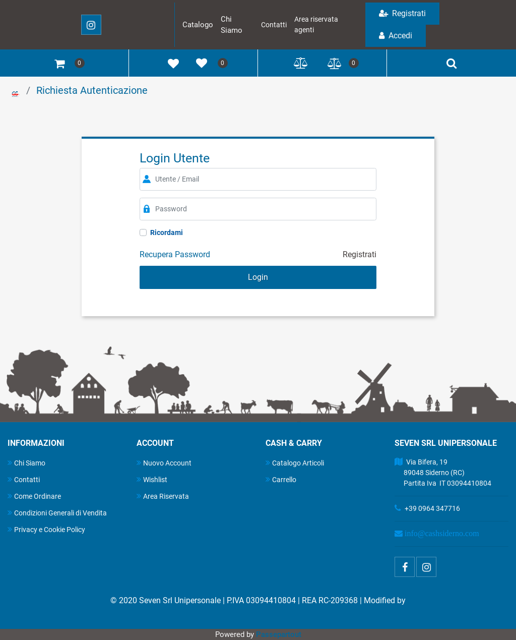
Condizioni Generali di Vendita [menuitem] (57, 512)
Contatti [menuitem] (24, 479)
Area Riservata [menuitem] (163, 496)
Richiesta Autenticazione (92, 90)
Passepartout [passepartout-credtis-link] (278, 634)
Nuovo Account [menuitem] (164, 462)
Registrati (359, 254)
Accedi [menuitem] (395, 35)
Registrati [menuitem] (402, 13)
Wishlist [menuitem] (152, 479)
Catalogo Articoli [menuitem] (295, 462)
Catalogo (197, 24)
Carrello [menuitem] (281, 479)
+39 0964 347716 (432, 508)
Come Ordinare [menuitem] (34, 496)
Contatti (274, 25)
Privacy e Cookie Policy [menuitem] (46, 529)
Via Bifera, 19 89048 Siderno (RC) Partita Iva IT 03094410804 (443, 472)
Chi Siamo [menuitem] (26, 462)
